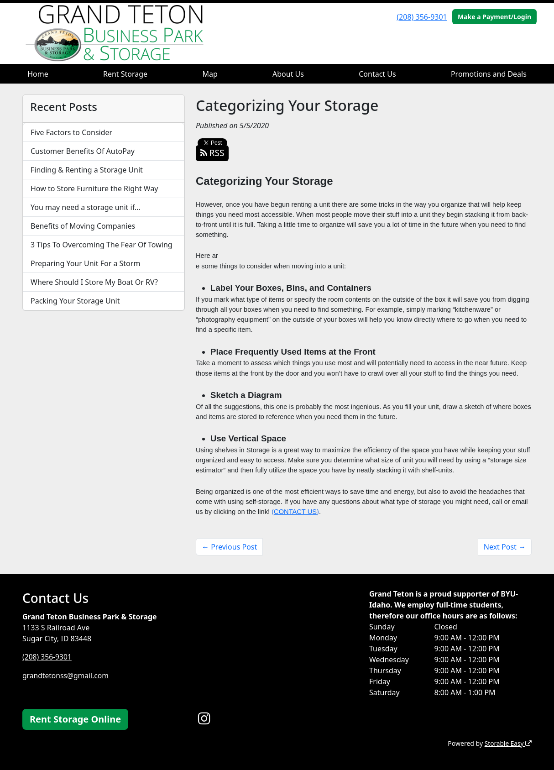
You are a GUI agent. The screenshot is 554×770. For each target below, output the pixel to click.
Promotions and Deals (489, 74)
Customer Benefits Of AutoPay (83, 151)
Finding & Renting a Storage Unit (87, 170)
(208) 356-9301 (422, 17)
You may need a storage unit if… (86, 207)
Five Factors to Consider (71, 132)
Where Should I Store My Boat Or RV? (94, 282)
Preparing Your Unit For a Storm (85, 263)
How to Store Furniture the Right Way (94, 188)
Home (37, 74)
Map (209, 74)
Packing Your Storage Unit (75, 301)
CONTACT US (295, 511)
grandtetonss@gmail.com (66, 675)
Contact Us (377, 74)
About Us (288, 74)
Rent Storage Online (75, 719)
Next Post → (505, 547)
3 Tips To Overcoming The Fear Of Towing (101, 245)
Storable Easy (508, 743)
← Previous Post (229, 547)
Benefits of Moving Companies (83, 226)
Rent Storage (125, 74)
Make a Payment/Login (494, 16)
